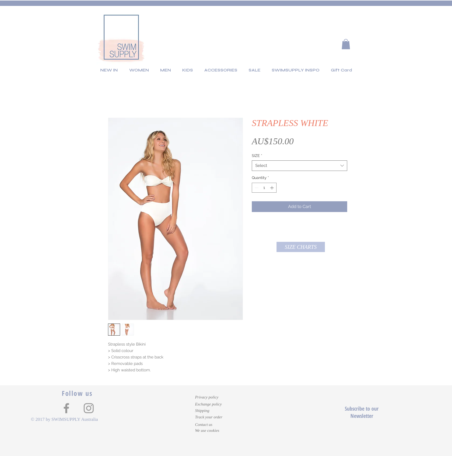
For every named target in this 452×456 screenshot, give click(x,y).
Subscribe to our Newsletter (362, 412)
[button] (346, 44)
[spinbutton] (264, 187)
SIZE (257, 155)
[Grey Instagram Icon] (88, 408)
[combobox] (299, 165)
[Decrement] (256, 187)
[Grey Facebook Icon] (66, 408)
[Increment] (272, 187)
